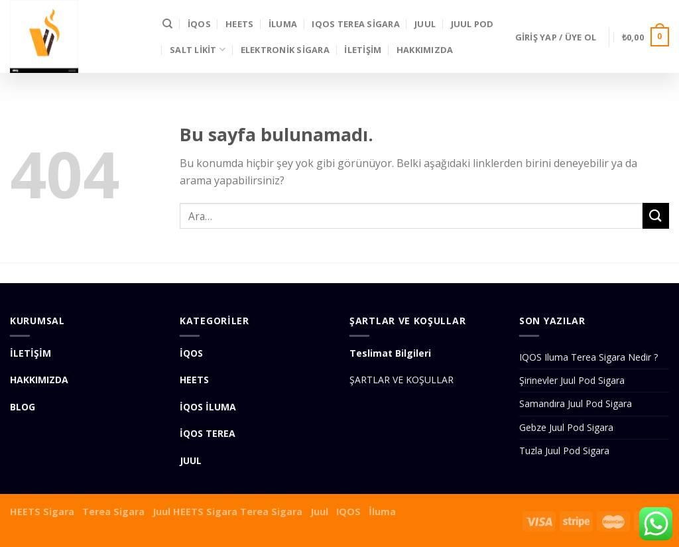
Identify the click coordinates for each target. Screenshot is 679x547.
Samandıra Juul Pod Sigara (575, 403)
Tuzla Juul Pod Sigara (564, 450)
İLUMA (283, 24)
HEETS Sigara (42, 511)
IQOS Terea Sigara (355, 24)
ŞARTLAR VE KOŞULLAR (401, 379)
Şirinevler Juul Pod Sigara (572, 380)
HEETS (239, 24)
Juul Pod (472, 24)
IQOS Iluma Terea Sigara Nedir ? (588, 357)
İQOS (199, 24)
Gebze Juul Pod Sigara (566, 427)
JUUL (425, 24)
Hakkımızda (425, 50)
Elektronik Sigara (285, 50)
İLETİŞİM (362, 50)
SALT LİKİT (197, 49)
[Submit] (656, 216)
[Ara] (167, 23)
